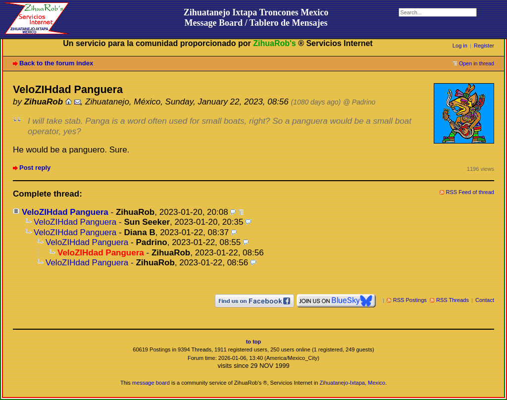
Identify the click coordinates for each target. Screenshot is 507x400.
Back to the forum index (56, 63)
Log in (460, 46)
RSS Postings (410, 300)
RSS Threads (452, 300)
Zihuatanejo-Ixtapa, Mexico (352, 383)
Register (484, 46)
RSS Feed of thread (470, 192)
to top (253, 342)
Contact (484, 300)
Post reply (35, 167)
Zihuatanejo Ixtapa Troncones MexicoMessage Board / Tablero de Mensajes (256, 17)
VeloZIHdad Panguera (65, 212)
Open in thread (476, 63)
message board (151, 383)
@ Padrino (359, 102)
